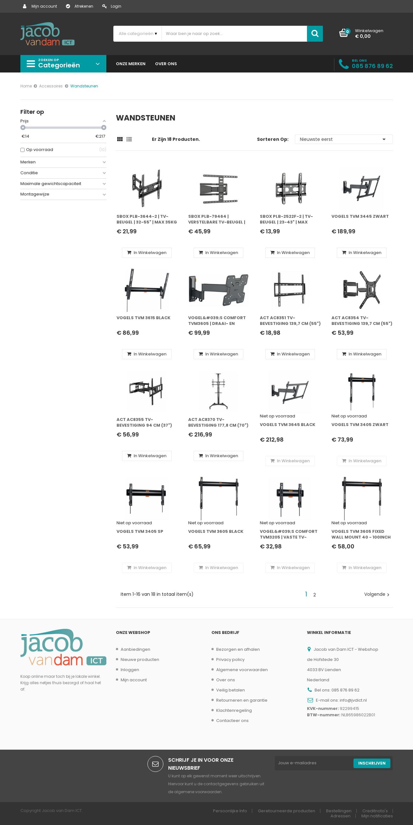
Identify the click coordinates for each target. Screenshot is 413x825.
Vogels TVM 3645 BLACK (287, 425)
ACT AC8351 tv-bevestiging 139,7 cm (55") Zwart (290, 321)
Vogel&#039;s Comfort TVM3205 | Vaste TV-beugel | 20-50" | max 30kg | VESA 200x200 (290, 534)
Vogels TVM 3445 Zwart (360, 216)
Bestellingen (339, 811)
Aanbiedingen (135, 649)
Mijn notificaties (377, 816)
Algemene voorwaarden (242, 670)
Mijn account (40, 6)
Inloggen (130, 670)
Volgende (377, 594)
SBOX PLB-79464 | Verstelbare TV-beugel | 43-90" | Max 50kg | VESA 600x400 (216, 219)
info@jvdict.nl (353, 700)
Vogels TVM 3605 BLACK (215, 531)
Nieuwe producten (140, 660)
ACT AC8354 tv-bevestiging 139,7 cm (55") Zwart (361, 321)
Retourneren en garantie (241, 700)
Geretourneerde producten (286, 811)
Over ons (225, 680)
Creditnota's (375, 811)
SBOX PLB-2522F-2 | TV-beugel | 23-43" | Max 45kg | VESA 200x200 (286, 219)
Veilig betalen (230, 690)
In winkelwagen (147, 253)
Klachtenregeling (234, 710)
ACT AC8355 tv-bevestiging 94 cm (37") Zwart (144, 423)
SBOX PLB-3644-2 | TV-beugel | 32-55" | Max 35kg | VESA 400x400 (147, 219)
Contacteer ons (232, 721)
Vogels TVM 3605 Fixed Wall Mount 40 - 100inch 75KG (361, 534)
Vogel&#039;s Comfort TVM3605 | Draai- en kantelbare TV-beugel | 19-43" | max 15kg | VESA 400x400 (217, 321)
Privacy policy (230, 660)
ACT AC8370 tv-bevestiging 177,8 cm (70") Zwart (218, 423)
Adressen (341, 816)
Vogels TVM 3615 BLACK (143, 318)
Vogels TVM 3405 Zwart (359, 425)
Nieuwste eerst (344, 139)
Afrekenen (79, 6)
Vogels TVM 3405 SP (140, 531)
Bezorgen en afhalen (238, 649)
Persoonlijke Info (230, 811)
